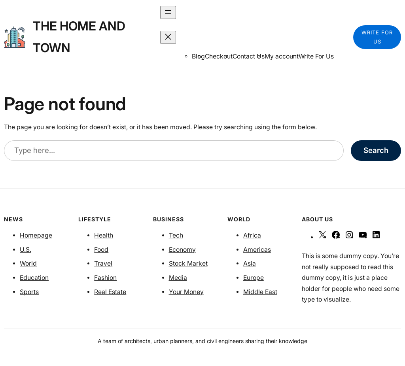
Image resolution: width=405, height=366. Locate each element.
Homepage (36, 235)
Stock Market (188, 263)
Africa (252, 235)
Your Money (186, 292)
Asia (249, 263)
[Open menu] (168, 12)
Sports (29, 292)
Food (101, 249)
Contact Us (249, 56)
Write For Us (316, 56)
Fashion (105, 277)
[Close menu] (168, 37)
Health (103, 235)
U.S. (25, 249)
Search (375, 150)
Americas (257, 249)
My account (282, 56)
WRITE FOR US (377, 37)
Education (34, 277)
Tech (176, 235)
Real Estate (110, 292)
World (28, 263)
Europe (253, 277)
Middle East (260, 292)
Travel (103, 263)
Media (178, 277)
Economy (182, 249)
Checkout (219, 56)
